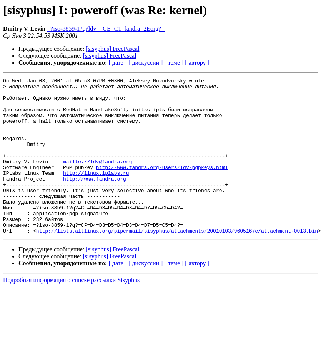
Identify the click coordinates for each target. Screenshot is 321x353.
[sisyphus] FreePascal (112, 48)
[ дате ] (117, 62)
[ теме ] (173, 62)
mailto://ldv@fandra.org (97, 178)
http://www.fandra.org (94, 199)
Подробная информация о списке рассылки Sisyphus (71, 311)
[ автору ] (197, 62)
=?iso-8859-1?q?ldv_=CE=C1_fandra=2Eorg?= (106, 28)
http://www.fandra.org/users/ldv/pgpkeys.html (162, 185)
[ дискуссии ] (145, 62)
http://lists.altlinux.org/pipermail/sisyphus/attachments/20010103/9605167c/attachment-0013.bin (177, 261)
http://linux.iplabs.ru (96, 192)
